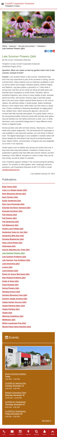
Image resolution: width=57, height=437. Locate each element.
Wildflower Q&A (8, 320)
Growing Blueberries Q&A (13, 239)
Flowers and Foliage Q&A (12, 229)
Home (4, 46)
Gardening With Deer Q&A (13, 236)
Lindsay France (47, 35)
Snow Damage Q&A (10, 285)
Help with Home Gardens (26, 46)
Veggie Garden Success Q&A (14, 302)
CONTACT (12, 432)
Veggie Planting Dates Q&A (13, 306)
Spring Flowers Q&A (10, 288)
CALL (4, 432)
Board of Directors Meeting (15, 374)
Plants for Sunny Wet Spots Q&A (16, 274)
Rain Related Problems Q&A (14, 278)
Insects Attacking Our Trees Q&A (16, 250)
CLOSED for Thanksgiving (15, 402)
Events (12, 337)
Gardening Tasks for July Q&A (14, 232)
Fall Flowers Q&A (9, 218)
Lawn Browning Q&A (11, 264)
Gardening (12, 46)
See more (46, 421)
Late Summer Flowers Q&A (13, 253)
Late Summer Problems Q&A (14, 257)
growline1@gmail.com (10, 170)
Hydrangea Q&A (9, 246)
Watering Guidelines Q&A (13, 316)
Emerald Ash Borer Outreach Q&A (16, 208)
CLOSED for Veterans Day (15, 383)
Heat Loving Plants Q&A (12, 243)
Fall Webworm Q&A (10, 225)
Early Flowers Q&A (10, 197)
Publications (41, 46)
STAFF (44, 432)
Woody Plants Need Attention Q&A (16, 327)
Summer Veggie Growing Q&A (14, 299)
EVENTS (20, 432)
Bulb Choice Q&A (9, 187)
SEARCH (36, 432)
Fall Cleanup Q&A (9, 215)
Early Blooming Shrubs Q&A (14, 194)
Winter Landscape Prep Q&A (14, 323)
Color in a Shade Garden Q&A (14, 190)
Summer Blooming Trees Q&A (14, 295)
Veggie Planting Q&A (11, 309)
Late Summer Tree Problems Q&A (16, 260)
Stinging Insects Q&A (11, 292)
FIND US (28, 432)
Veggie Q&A (7, 313)
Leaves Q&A (7, 267)
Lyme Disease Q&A (10, 271)
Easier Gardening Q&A (11, 201)
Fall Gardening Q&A (10, 222)
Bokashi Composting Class (15, 393)
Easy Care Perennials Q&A (13, 204)
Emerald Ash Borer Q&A (12, 211)
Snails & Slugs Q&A (10, 281)
